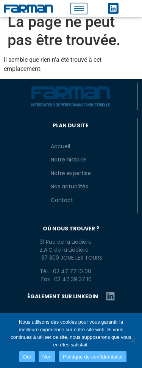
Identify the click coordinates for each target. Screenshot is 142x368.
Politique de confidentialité (93, 357)
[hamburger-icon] (78, 8)
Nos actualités (69, 186)
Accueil (60, 146)
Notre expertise (71, 173)
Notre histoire (68, 159)
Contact (62, 200)
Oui (27, 357)
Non (47, 357)
